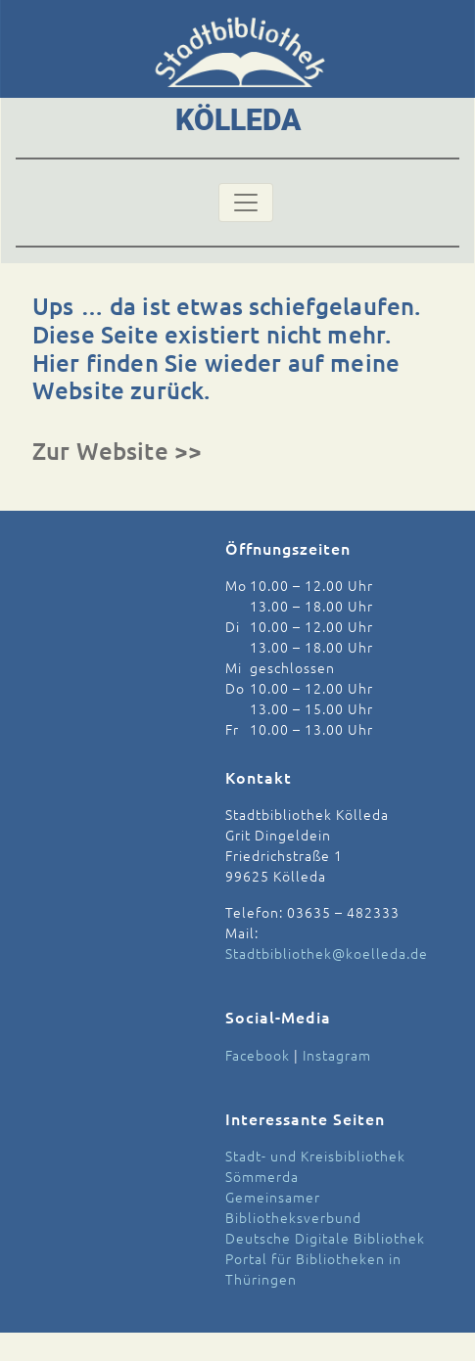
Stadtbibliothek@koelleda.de (326, 953)
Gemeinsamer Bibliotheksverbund (293, 1207)
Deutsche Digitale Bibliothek (325, 1238)
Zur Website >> (117, 450)
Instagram (337, 1055)
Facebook (257, 1055)
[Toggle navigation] (245, 202)
